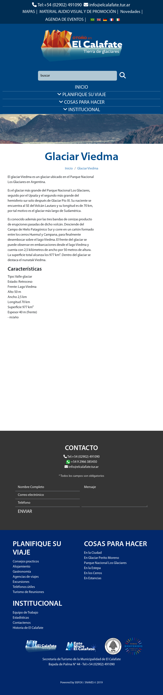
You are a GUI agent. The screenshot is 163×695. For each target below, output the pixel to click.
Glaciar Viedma (87, 168)
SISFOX (79, 682)
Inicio (69, 168)
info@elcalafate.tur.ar (109, 5)
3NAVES (89, 682)
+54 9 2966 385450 (84, 462)
